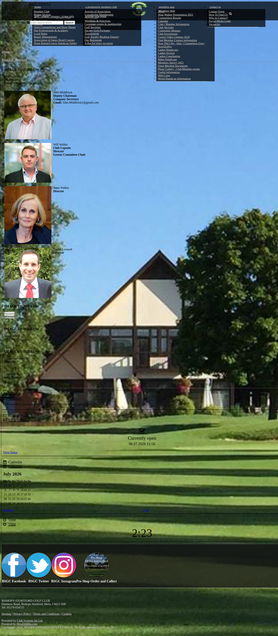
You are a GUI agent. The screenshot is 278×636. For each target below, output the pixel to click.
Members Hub (167, 10)
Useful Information (169, 72)
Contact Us (215, 6)
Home (38, 6)
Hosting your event (95, 16)
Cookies (67, 613)
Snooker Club (41, 11)
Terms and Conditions (46, 613)
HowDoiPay (165, 46)
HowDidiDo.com (27, 624)
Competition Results (169, 17)
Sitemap (6, 613)
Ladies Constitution (169, 56)
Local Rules (40, 33)
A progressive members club (101, 6)
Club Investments (168, 33)
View (146, 510)
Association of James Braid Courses (54, 40)
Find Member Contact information (177, 40)
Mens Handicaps (167, 59)
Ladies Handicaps (168, 49)
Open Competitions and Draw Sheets (55, 27)
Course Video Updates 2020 (174, 37)
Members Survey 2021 (171, 62)
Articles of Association (97, 11)
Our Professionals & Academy (51, 30)
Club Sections (166, 27)
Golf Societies (93, 27)
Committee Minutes (169, 30)
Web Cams (164, 75)
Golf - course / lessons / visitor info (54, 16)
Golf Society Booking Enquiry (102, 36)
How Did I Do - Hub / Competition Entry (181, 43)
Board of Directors (14, 60)
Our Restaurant (93, 40)
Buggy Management (45, 36)
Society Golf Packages (97, 30)
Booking (8, 510)
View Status (10, 452)
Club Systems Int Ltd (30, 620)
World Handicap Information (174, 78)
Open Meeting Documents (173, 65)
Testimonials (92, 33)
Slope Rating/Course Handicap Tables (55, 43)
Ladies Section (166, 53)
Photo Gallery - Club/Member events (179, 69)
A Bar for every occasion (99, 43)
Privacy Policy (22, 613)
